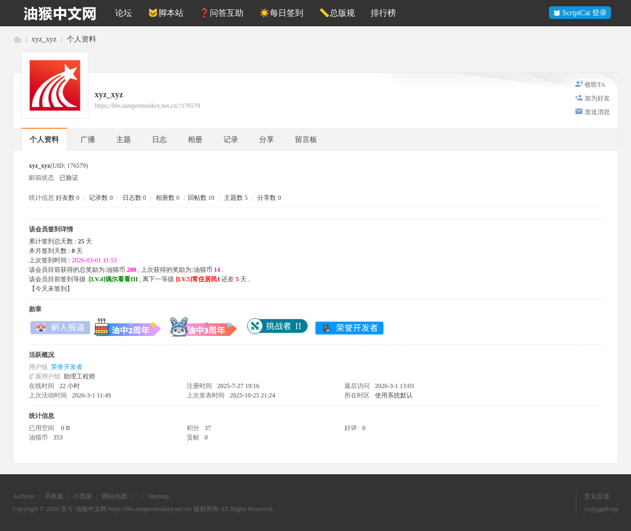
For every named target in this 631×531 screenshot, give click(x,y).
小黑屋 (82, 496)
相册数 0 (167, 197)
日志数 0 (134, 197)
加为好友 (597, 98)
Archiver (24, 496)
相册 (195, 140)
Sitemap (158, 496)
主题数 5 (236, 197)
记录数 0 (101, 197)
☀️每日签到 (281, 12)
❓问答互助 (221, 12)
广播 (87, 140)
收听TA (595, 84)
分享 (266, 140)
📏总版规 (337, 12)
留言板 (306, 140)
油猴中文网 (17, 39)
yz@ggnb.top (601, 509)
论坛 (123, 12)
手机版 (54, 496)
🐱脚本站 (166, 12)
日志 (159, 140)
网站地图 (114, 496)
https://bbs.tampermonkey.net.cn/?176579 (147, 105)
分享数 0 (269, 197)
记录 (230, 140)
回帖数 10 (201, 197)
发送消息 (597, 112)
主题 (123, 140)
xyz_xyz (44, 39)
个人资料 (44, 140)
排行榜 (383, 12)
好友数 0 (67, 197)
